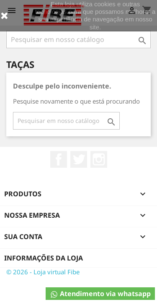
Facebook (58, 159)
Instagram (98, 159)
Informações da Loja (43, 258)
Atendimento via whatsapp (100, 294)
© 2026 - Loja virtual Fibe (43, 272)
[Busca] (78, 39)
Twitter (78, 159)
